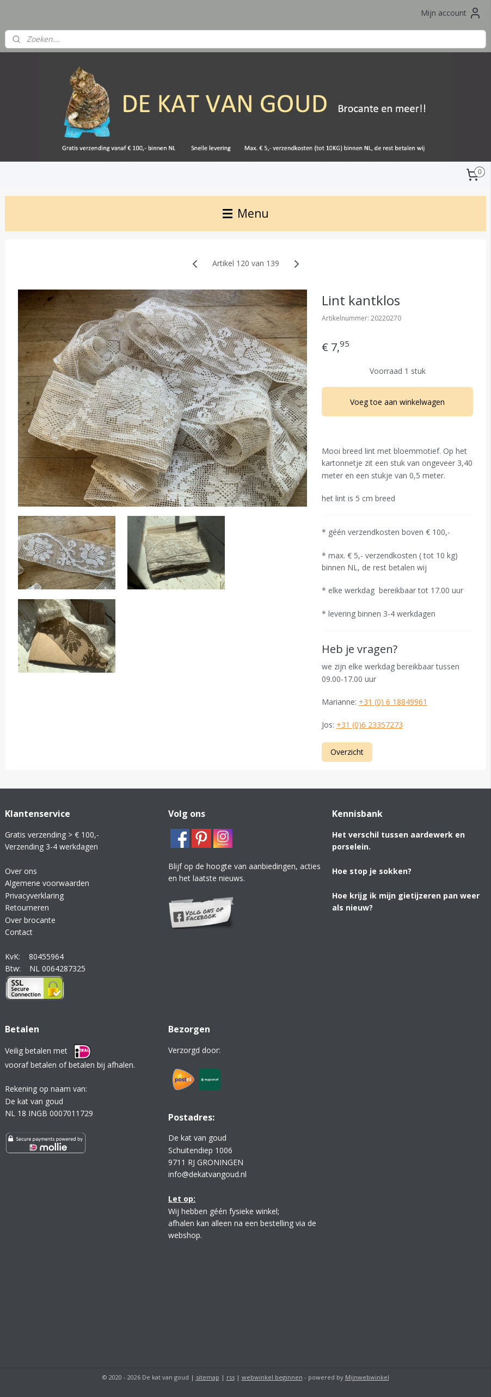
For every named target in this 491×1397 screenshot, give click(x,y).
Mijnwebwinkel (367, 1377)
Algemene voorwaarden (47, 883)
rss (230, 1377)
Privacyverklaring (34, 895)
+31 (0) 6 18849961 (393, 702)
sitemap (207, 1377)
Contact (19, 932)
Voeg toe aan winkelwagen (397, 402)
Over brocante (30, 920)
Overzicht (347, 751)
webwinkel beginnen (272, 1377)
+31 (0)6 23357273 (369, 724)
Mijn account (451, 13)
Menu (246, 213)
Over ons (21, 871)
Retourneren (27, 907)
